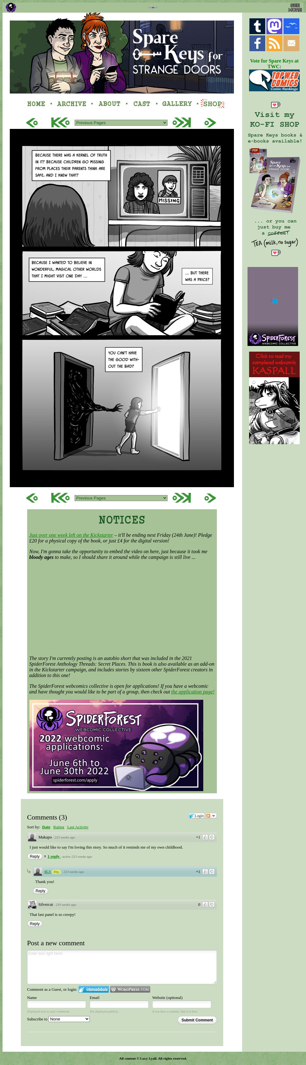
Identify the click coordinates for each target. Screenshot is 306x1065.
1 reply (54, 856)
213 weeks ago (65, 837)
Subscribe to (58, 1019)
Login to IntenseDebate (94, 989)
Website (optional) (167, 997)
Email (95, 997)
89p (56, 872)
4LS (47, 871)
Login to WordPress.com (130, 989)
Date (46, 827)
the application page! (193, 691)
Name (32, 997)
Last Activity (78, 827)
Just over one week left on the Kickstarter (71, 535)
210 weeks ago (66, 904)
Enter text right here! (122, 967)
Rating (58, 827)
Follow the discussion (211, 816)
